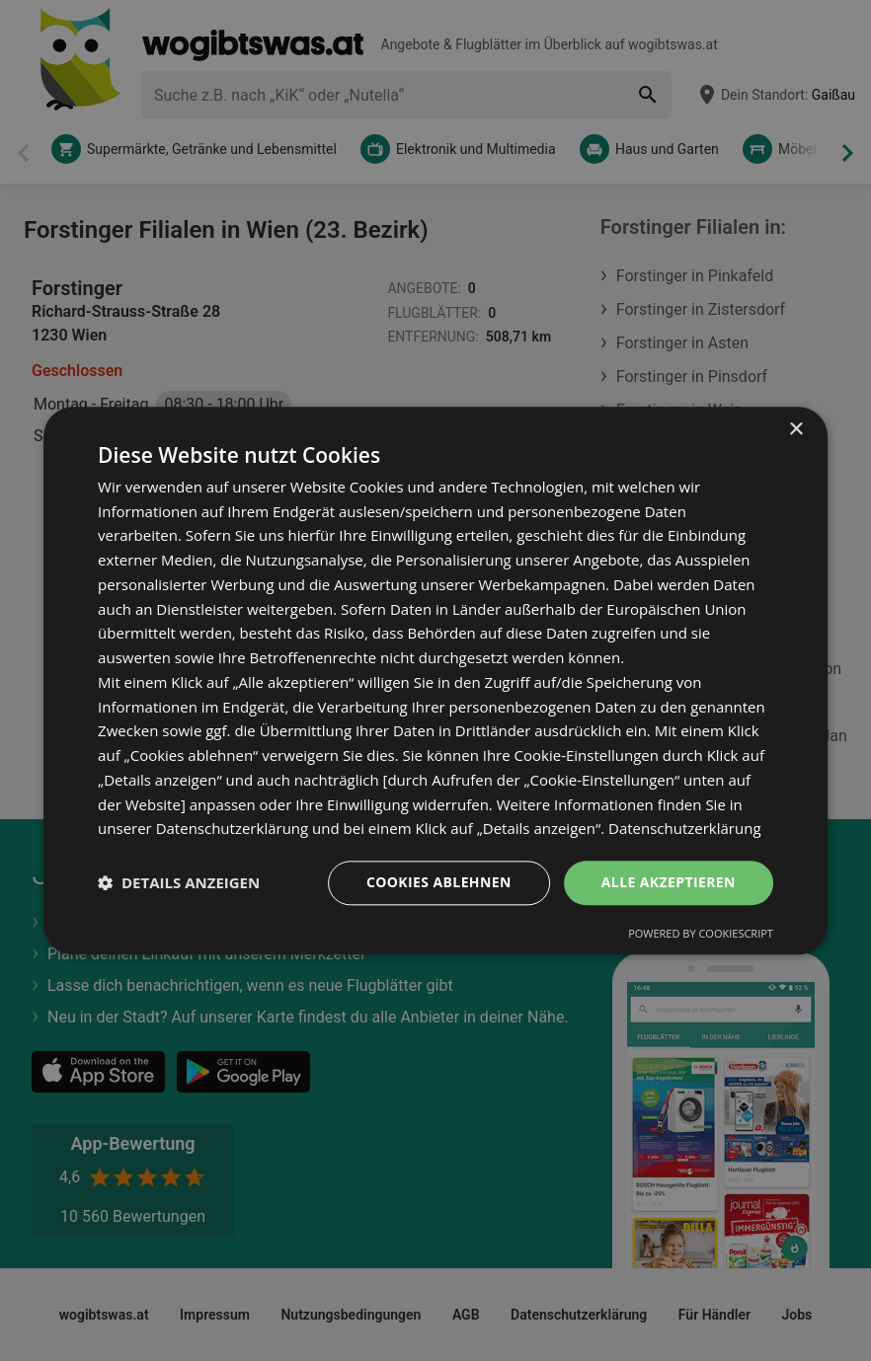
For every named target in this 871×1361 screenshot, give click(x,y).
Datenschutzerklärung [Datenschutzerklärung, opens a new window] (684, 829)
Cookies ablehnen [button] (439, 881)
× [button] (795, 429)
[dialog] (435, 680)
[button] (179, 883)
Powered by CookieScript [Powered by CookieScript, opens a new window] (700, 933)
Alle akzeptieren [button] (668, 881)
